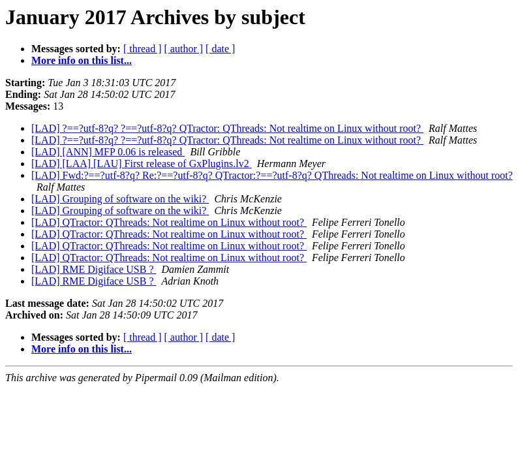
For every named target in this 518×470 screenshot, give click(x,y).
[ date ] (220, 48)
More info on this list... (81, 60)
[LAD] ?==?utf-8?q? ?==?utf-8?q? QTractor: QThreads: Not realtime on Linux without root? (227, 128)
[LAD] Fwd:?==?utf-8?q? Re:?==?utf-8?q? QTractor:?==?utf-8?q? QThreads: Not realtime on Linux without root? (272, 175)
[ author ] (184, 48)
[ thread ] (142, 48)
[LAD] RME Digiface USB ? (94, 269)
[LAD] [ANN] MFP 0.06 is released (108, 151)
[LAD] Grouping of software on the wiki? (120, 198)
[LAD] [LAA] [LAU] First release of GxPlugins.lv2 (141, 163)
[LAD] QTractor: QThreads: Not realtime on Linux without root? (169, 222)
